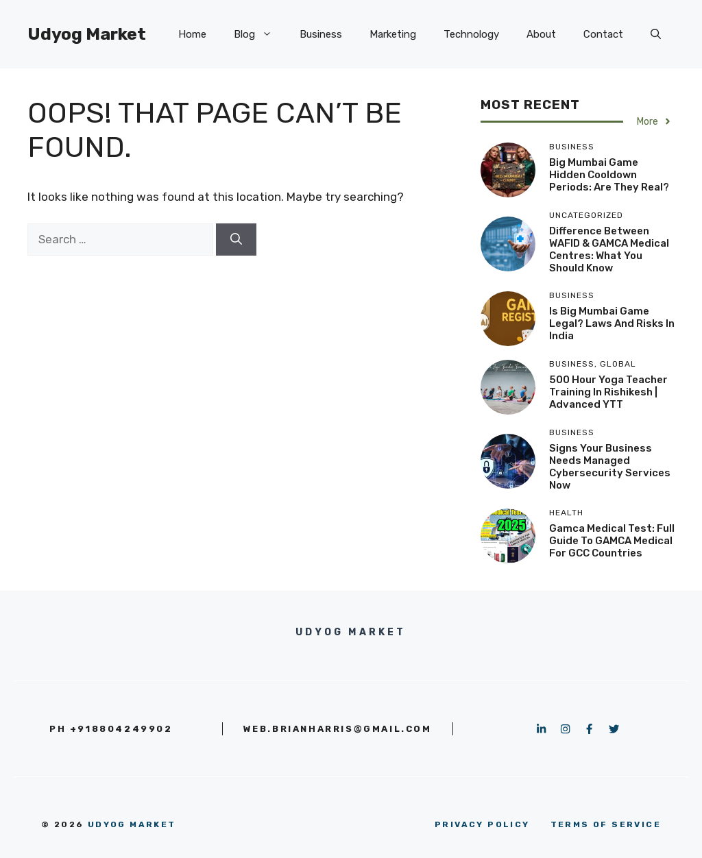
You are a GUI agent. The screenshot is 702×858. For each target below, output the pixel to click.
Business (321, 34)
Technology (471, 34)
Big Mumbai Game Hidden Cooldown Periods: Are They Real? (609, 174)
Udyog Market (86, 34)
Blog (260, 34)
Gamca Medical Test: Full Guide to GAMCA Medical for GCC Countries (612, 540)
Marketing (393, 34)
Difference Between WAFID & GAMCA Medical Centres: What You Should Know (609, 249)
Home (192, 34)
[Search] (236, 239)
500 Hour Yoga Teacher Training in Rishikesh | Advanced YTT (608, 391)
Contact (603, 34)
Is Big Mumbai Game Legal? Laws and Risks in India (612, 323)
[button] (656, 34)
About (541, 34)
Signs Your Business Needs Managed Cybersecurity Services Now (609, 466)
